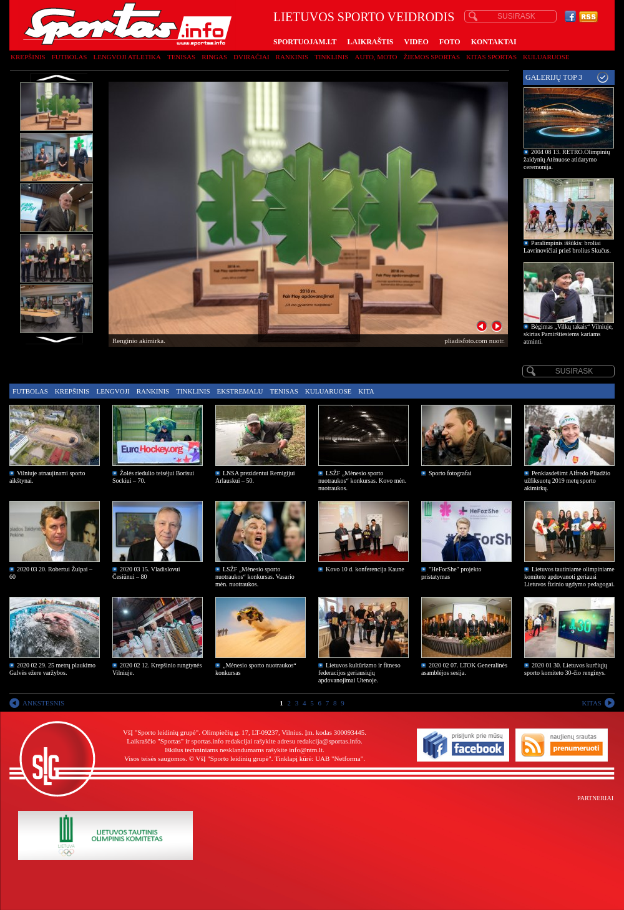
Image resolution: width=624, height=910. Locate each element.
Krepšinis (28, 57)
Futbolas (69, 57)
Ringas (214, 57)
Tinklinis (331, 57)
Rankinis (292, 57)
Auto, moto (376, 57)
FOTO (450, 41)
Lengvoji (112, 391)
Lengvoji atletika (126, 57)
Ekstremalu (240, 391)
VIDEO (416, 41)
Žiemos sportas (432, 57)
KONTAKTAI (494, 41)
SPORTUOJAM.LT (304, 41)
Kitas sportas (491, 57)
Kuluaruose (546, 57)
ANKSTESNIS (43, 703)
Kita (366, 391)
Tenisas (181, 57)
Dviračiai (251, 57)
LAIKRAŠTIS (370, 41)
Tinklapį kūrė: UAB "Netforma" (319, 758)
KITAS (592, 703)
